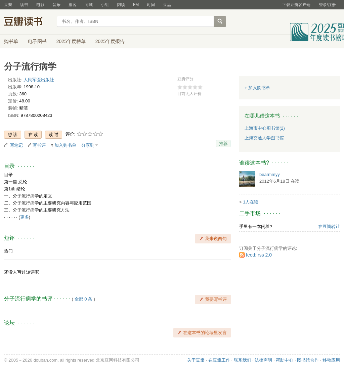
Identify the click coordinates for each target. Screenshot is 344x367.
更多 (24, 217)
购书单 (11, 41)
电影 (40, 4)
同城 (89, 4)
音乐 (56, 4)
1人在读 (250, 201)
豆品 (167, 4)
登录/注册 (327, 4)
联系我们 (242, 360)
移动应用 (331, 360)
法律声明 (263, 360)
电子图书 (37, 41)
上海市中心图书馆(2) (265, 128)
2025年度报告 (110, 41)
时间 (151, 4)
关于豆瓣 (196, 360)
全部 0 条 (83, 299)
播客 (73, 4)
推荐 (223, 143)
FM (136, 4)
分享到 (87, 145)
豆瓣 (8, 4)
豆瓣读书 (28, 22)
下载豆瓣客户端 (296, 4)
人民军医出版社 (39, 79)
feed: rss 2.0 (259, 255)
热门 (8, 251)
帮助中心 (284, 360)
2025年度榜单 (71, 41)
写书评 (39, 145)
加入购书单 (65, 145)
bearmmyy (269, 174)
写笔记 (16, 145)
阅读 (121, 4)
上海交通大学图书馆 (264, 137)
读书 (24, 4)
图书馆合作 (308, 360)
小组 (105, 4)
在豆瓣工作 (219, 360)
